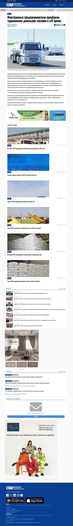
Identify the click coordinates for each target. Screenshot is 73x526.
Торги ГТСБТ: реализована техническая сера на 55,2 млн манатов (24, 228)
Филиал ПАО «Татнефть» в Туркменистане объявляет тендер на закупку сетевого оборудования (27, 383)
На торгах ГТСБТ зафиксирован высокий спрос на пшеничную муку (24, 255)
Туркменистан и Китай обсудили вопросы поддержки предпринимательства (30, 293)
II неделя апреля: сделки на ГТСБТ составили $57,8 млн (21, 175)
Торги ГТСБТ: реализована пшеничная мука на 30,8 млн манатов (23, 281)
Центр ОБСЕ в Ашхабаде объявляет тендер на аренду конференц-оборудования (23, 377)
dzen (21, 495)
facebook (7, 495)
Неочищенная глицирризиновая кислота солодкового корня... (36, 10)
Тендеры (8, 371)
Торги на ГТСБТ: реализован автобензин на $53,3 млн (21, 202)
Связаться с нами (10, 512)
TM (60, 1)
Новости (8, 288)
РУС (64, 1)
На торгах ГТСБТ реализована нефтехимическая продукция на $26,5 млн (26, 149)
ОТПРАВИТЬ (36, 416)
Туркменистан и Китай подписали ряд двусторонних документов (28, 326)
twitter (11, 495)
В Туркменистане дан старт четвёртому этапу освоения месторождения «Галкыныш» (33, 299)
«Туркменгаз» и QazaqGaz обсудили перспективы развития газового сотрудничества (32, 304)
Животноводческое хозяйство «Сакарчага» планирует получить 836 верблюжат (31, 315)
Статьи (55, 5)
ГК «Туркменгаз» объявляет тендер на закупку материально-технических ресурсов (24, 391)
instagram (18, 495)
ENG (56, 1)
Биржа (9, 14)
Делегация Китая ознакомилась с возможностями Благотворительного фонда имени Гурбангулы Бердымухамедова (39, 309)
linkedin (14, 495)
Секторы (62, 5)
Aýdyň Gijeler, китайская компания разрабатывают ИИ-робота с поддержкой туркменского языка (35, 320)
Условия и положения (11, 509)
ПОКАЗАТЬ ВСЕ (62, 288)
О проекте (8, 507)
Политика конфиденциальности (14, 510)
